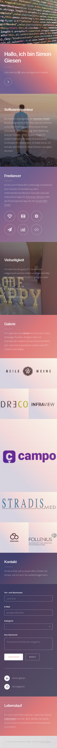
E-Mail (7, 607)
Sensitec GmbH (42, 118)
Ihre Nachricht (10, 635)
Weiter (8, 82)
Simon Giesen (45, 741)
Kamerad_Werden (35, 196)
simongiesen (18, 686)
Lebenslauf (10, 718)
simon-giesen (18, 677)
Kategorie (8, 621)
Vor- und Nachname (13, 592)
